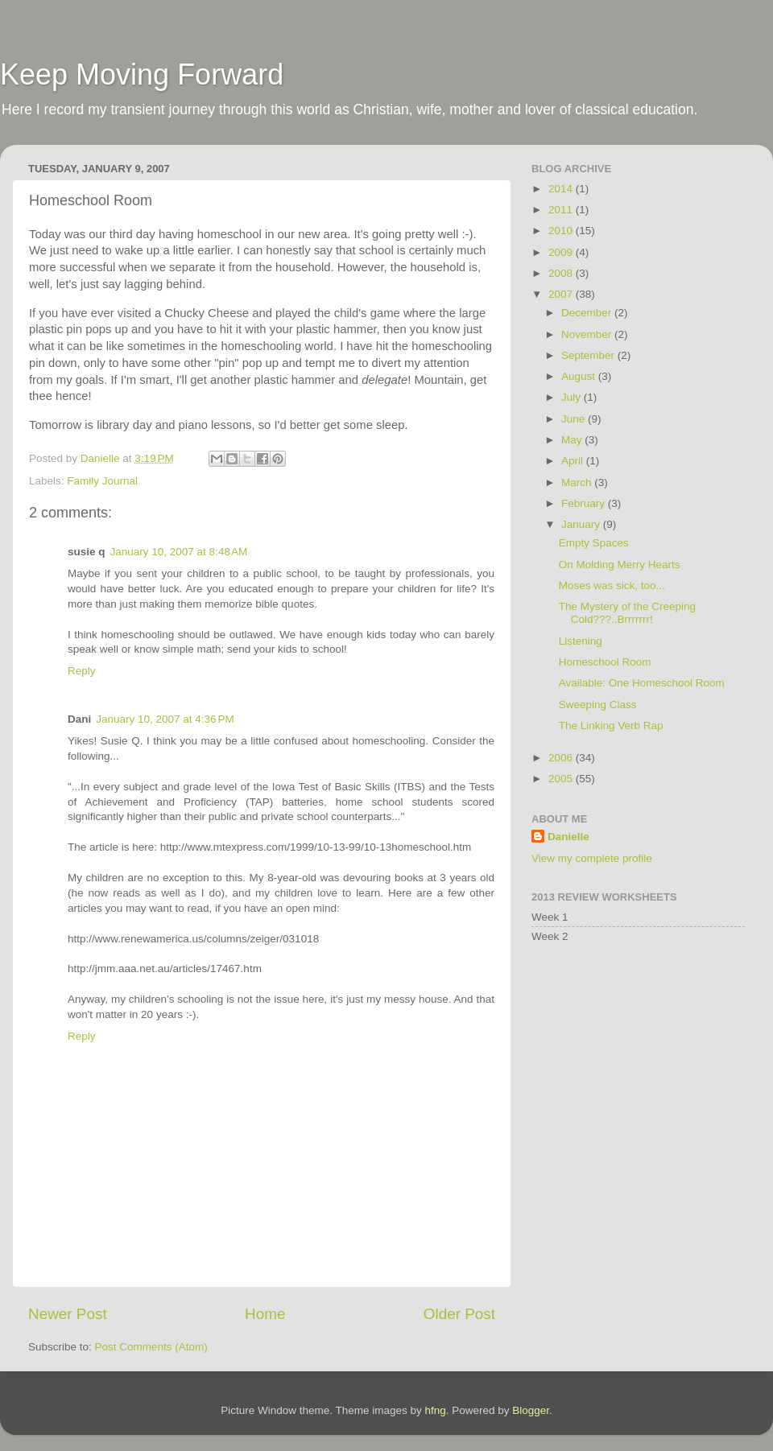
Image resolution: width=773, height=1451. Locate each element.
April (573, 461)
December (587, 313)
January (582, 524)
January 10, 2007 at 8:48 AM (179, 552)
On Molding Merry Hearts (619, 565)
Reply (82, 671)
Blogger (530, 1410)
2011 (562, 210)
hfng (434, 1410)
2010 (562, 231)
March (577, 482)
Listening (580, 641)
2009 (562, 252)
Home (265, 1313)
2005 (562, 779)
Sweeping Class (598, 705)
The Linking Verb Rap (611, 725)
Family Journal (102, 481)
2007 (562, 294)
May (573, 440)
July (572, 397)
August (579, 376)
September (589, 355)
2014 (562, 189)
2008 (562, 273)
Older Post (459, 1313)
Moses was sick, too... (612, 585)
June (574, 419)
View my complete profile (591, 858)
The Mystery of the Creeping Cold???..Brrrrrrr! (627, 612)
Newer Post (67, 1313)
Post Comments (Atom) (151, 1347)
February (584, 503)
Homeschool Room (605, 662)
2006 (562, 758)
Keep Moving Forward (141, 74)
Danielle (568, 837)
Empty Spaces (594, 543)
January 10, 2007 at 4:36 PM (165, 719)
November (587, 334)
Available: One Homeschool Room (642, 683)
